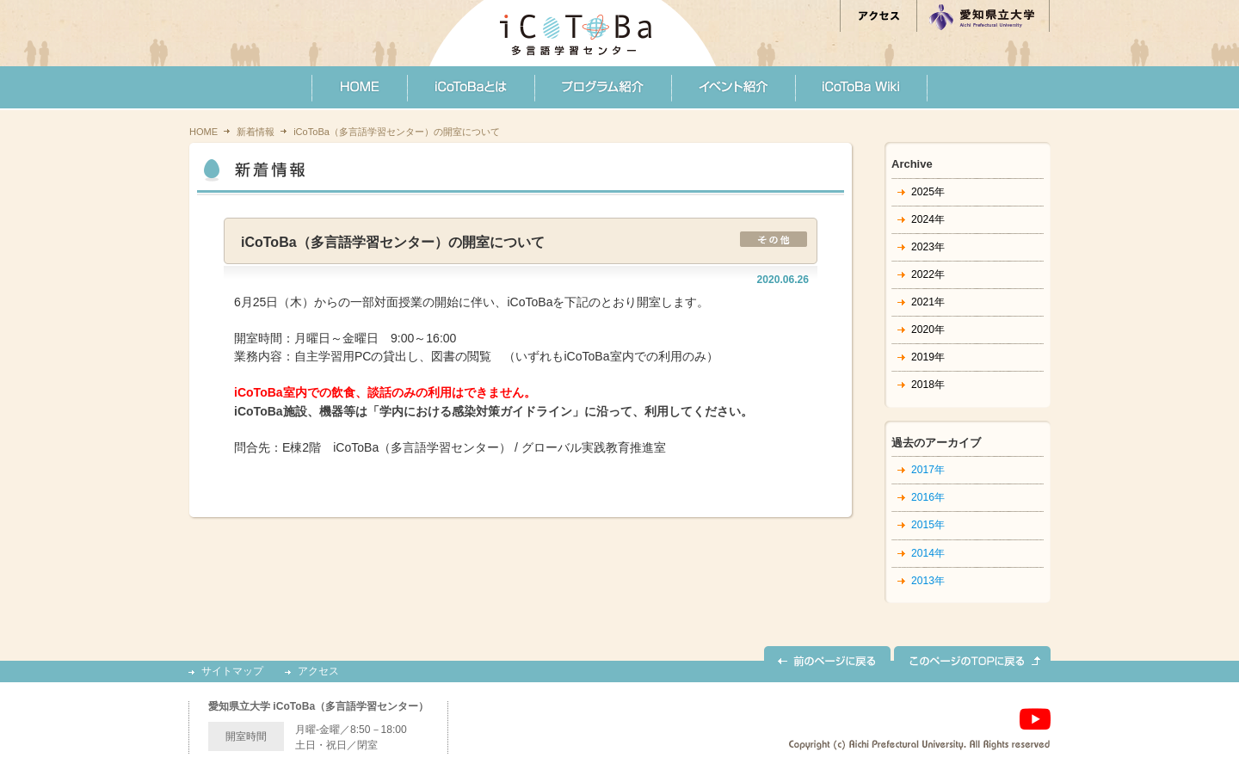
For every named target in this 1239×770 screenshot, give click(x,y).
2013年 (928, 581)
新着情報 (255, 131)
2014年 (928, 553)
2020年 (928, 329)
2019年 (928, 357)
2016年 (928, 497)
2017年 (928, 470)
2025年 (928, 192)
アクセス (318, 671)
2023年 (928, 247)
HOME (203, 131)
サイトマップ (232, 671)
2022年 (928, 274)
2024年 (928, 219)
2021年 (928, 302)
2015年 (928, 525)
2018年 (928, 385)
